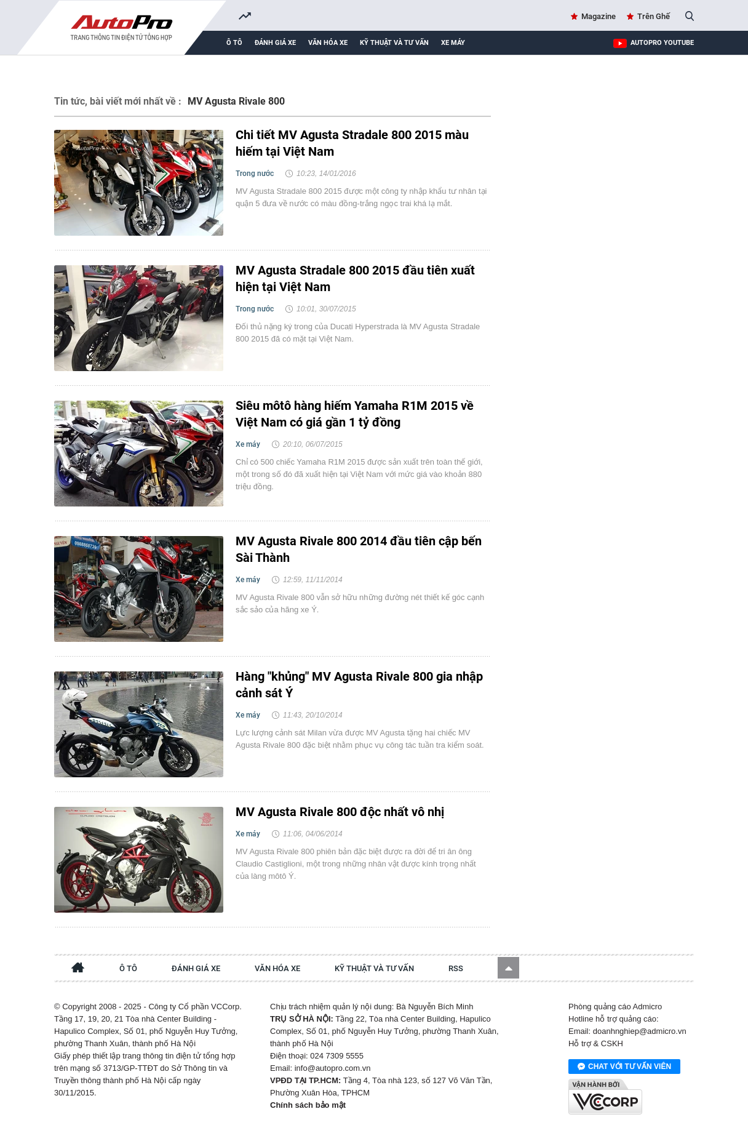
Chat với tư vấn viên (624, 1067)
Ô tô (234, 43)
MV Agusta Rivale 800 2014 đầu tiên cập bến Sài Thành (359, 549)
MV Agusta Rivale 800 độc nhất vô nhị (340, 811)
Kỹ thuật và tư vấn (394, 43)
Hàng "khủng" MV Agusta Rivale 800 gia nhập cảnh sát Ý (359, 684)
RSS (455, 968)
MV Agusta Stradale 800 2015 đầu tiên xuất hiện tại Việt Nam (355, 278)
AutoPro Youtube (662, 43)
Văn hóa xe (328, 43)
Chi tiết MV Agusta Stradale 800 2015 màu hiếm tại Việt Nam (352, 143)
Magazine (598, 16)
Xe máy (453, 43)
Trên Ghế (653, 16)
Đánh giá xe (275, 43)
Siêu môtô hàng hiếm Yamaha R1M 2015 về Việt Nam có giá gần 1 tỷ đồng (355, 414)
